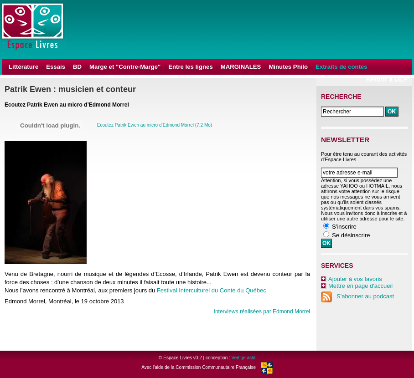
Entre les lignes (190, 66)
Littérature (23, 66)
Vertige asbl (243, 357)
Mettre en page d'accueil (360, 285)
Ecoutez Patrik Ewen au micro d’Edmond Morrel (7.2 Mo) (154, 125)
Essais (55, 66)
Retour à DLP (387, 79)
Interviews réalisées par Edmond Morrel (262, 311)
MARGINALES (241, 66)
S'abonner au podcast (357, 296)
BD (77, 66)
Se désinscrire (351, 235)
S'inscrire (344, 226)
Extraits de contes (341, 66)
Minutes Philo (288, 66)
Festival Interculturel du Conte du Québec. (212, 290)
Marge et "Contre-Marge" (124, 66)
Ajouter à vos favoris (355, 279)
